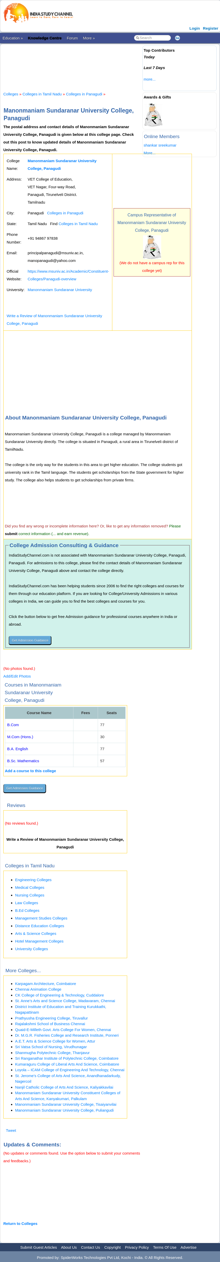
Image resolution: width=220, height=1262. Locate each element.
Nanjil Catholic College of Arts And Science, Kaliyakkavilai (64, 1087)
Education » (13, 38)
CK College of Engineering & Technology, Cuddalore (59, 995)
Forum (72, 38)
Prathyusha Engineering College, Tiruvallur (51, 1018)
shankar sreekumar (160, 145)
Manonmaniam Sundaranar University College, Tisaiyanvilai (65, 1104)
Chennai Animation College (38, 989)
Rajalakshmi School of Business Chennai (50, 1024)
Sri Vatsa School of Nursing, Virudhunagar (51, 1047)
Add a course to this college (30, 771)
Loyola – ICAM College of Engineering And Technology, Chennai (69, 1070)
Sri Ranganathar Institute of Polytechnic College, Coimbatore (66, 1058)
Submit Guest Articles (38, 1247)
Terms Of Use (165, 1247)
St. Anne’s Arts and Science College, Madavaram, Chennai (65, 1001)
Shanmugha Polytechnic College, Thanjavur (52, 1052)
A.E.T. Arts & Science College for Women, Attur (55, 1041)
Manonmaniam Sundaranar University (60, 289)
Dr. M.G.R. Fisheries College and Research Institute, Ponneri (67, 1035)
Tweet (11, 1130)
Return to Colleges (20, 1223)
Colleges (10, 94)
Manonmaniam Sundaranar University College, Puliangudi (64, 1110)
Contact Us (90, 1247)
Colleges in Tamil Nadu (42, 94)
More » (89, 38)
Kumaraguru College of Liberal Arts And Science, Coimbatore (67, 1064)
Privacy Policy (137, 1247)
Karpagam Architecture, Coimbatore (45, 983)
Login (195, 28)
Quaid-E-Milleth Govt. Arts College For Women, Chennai (63, 1029)
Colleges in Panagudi (84, 94)
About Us (69, 1247)
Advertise (189, 1247)
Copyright (112, 1247)
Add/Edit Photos (17, 676)
